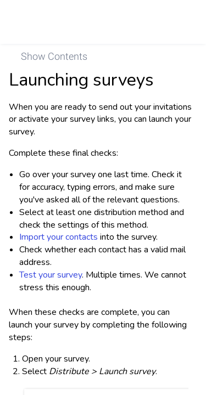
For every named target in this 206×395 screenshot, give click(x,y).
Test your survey (50, 275)
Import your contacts (58, 237)
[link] (182, 22)
